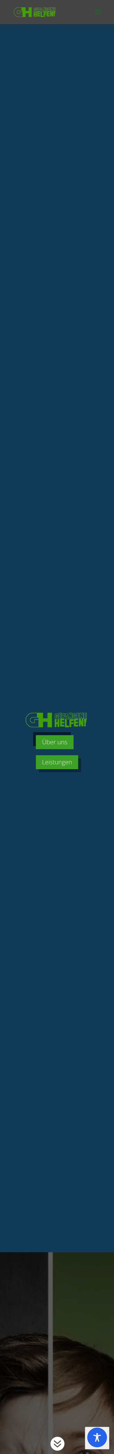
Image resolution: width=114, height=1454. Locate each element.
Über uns (54, 742)
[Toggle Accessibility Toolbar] (97, 1438)
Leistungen (57, 762)
